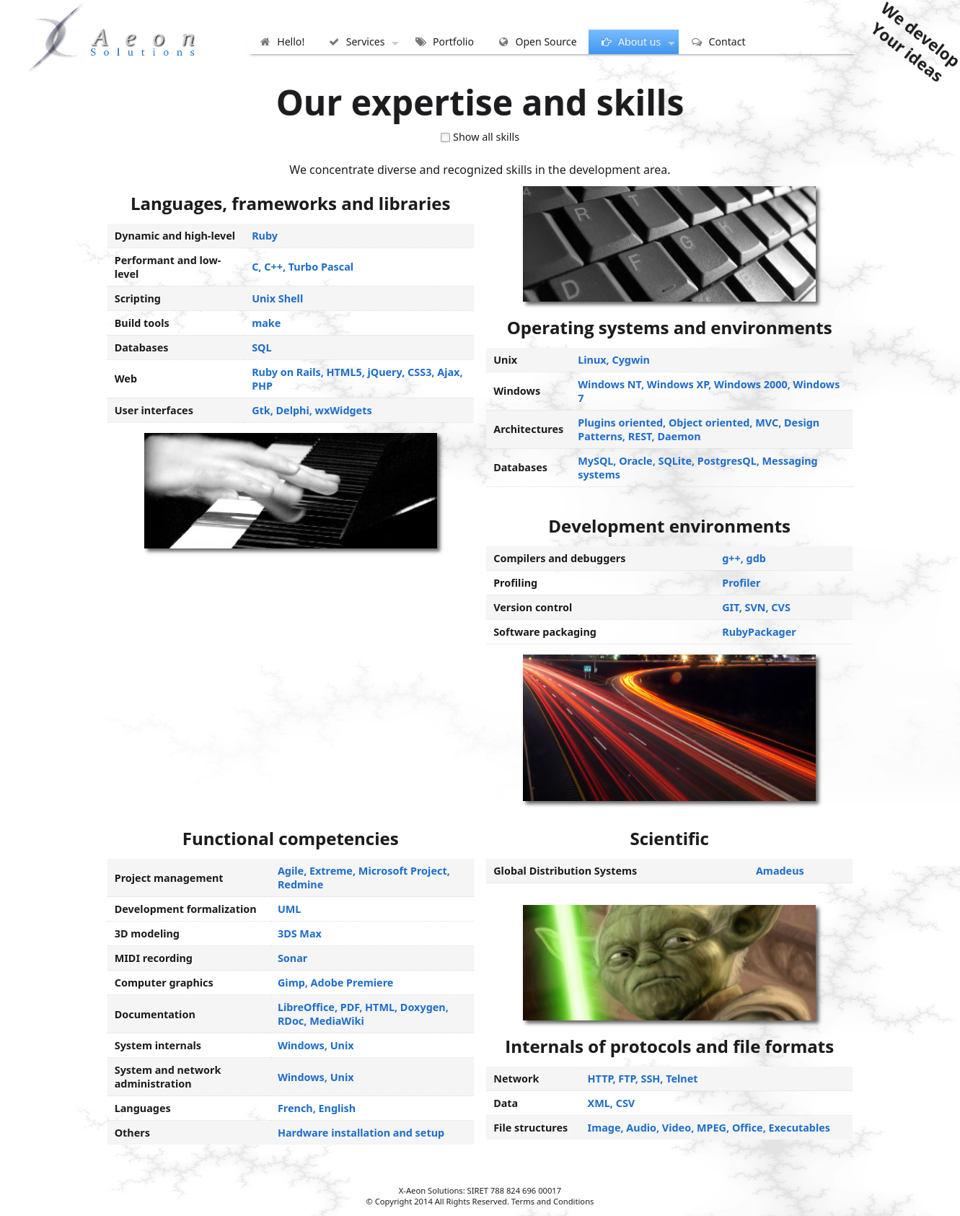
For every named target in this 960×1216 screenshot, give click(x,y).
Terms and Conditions (552, 1201)
